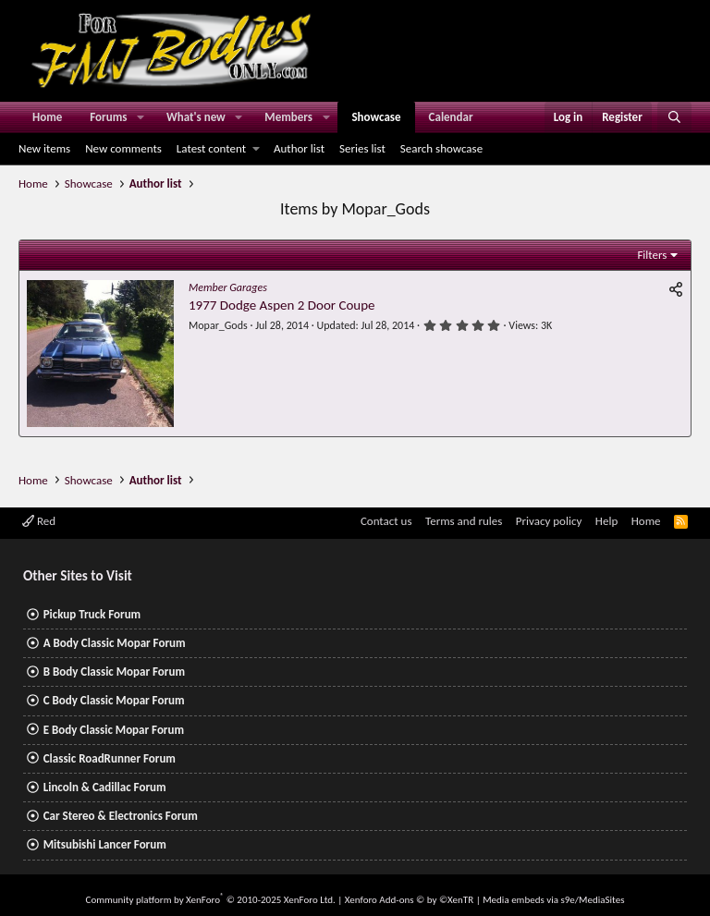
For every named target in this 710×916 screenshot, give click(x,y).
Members (288, 117)
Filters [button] (652, 255)
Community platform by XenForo (211, 900)
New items (44, 148)
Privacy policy (549, 521)
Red (38, 521)
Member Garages (228, 287)
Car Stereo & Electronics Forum (120, 816)
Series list (362, 148)
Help (606, 521)
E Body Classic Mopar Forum (113, 730)
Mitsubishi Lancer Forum (104, 844)
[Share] (675, 290)
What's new (196, 117)
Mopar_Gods (218, 325)
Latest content (211, 148)
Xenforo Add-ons (409, 900)
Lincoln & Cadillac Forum (104, 787)
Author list (299, 148)
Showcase (375, 117)
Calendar (451, 117)
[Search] (674, 117)
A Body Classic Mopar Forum (114, 643)
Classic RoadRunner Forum (109, 758)
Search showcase (441, 148)
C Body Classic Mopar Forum (114, 700)
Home (47, 117)
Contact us (386, 521)
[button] (141, 117)
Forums (108, 117)
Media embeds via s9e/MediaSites (553, 900)
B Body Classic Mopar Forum (114, 671)
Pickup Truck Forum (92, 614)
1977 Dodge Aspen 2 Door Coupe (282, 305)
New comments (123, 148)
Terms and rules (463, 521)
